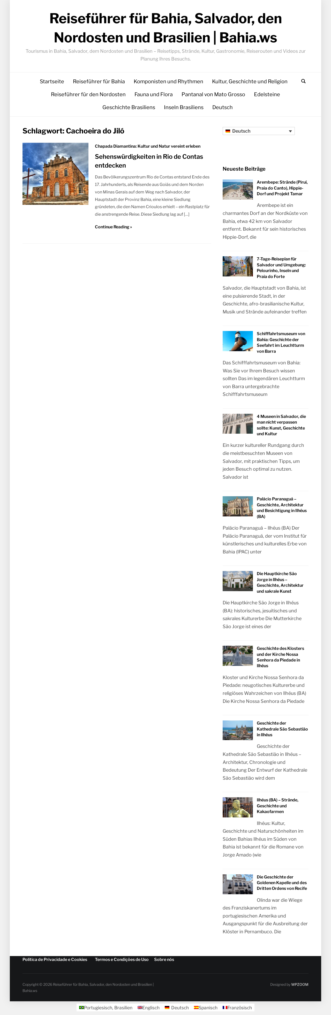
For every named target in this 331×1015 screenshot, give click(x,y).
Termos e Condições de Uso (122, 961)
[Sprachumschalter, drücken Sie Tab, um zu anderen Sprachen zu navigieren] (259, 133)
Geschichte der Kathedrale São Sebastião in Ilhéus (282, 730)
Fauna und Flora (153, 96)
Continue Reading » (113, 228)
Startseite (52, 83)
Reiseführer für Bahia (99, 83)
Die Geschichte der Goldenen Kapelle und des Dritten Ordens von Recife (282, 884)
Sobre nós (164, 961)
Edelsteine (267, 96)
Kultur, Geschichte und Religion (250, 83)
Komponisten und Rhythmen (168, 83)
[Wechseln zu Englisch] (147, 1009)
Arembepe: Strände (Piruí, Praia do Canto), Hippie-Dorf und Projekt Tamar (282, 189)
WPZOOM (300, 986)
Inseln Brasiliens (184, 109)
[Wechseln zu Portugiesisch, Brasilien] (103, 1009)
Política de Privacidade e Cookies (54, 961)
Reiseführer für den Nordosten (88, 96)
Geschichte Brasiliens (128, 109)
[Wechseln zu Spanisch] (207, 1009)
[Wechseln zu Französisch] (240, 1009)
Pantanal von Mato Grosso (213, 96)
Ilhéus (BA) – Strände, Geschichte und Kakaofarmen (277, 807)
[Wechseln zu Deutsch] (176, 1009)
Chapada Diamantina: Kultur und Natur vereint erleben (147, 147)
